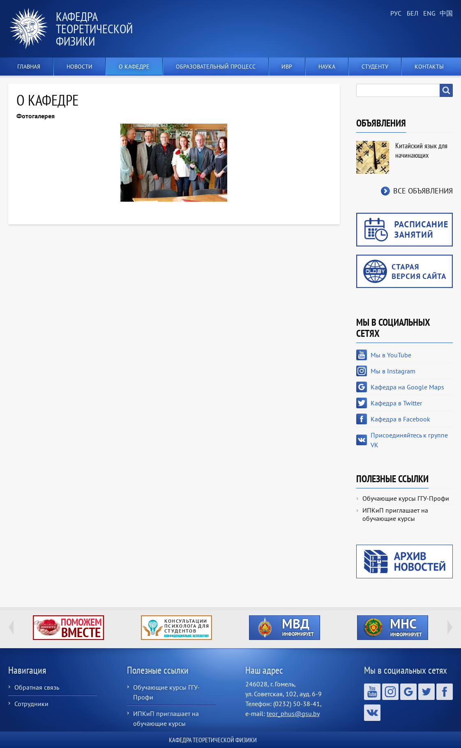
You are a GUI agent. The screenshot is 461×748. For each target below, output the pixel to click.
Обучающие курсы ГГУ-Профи (405, 498)
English (428, 13)
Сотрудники (31, 704)
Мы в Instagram (393, 371)
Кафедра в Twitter (396, 403)
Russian (395, 13)
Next (450, 627)
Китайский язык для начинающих (421, 150)
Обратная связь (36, 687)
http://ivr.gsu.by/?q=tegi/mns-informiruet (392, 627)
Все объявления (423, 191)
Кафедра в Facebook (400, 419)
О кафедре (134, 66)
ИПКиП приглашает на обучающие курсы (395, 514)
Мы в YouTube (391, 355)
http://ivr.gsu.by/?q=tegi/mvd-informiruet (284, 627)
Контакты (429, 66)
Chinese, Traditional (444, 13)
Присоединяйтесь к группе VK (409, 440)
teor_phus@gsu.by (293, 713)
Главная (28, 66)
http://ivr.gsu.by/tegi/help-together (68, 627)
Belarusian (411, 13)
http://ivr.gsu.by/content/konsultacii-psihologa (176, 627)
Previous (11, 627)
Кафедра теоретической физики (94, 28)
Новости (79, 66)
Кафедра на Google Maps (407, 387)
